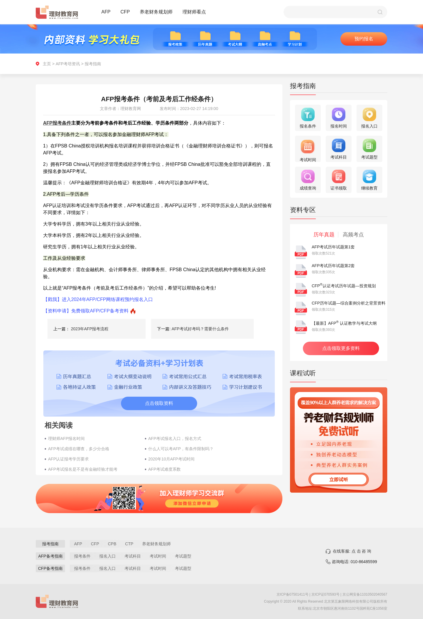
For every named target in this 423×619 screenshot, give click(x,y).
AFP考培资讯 (68, 63)
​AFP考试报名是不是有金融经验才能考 (82, 469)
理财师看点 (194, 11)
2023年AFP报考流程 (89, 328)
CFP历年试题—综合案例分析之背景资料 (349, 303)
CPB (112, 543)
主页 (47, 63)
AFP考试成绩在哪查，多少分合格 (78, 448)
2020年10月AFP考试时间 (171, 459)
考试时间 (158, 556)
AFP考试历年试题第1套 (333, 247)
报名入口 (107, 556)
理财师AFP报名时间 (66, 438)
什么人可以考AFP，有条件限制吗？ (181, 448)
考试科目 (132, 556)
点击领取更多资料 (341, 348)
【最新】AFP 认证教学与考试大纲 (344, 323)
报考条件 (82, 556)
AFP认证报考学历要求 (68, 459)
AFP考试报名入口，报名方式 (174, 438)
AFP (105, 11)
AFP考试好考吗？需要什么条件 (200, 328)
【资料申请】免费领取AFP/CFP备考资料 (86, 310)
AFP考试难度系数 (164, 469)
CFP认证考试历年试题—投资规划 (344, 285)
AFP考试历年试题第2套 (333, 265)
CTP (129, 543)
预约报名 (363, 38)
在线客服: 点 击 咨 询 (352, 551)
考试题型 (183, 556)
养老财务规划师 (156, 11)
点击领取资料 (159, 403)
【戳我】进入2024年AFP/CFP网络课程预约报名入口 (98, 299)
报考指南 (93, 63)
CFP (125, 11)
